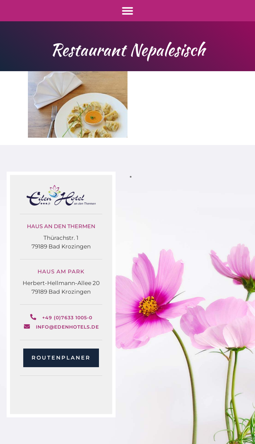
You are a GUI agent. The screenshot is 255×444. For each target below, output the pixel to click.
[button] (127, 11)
